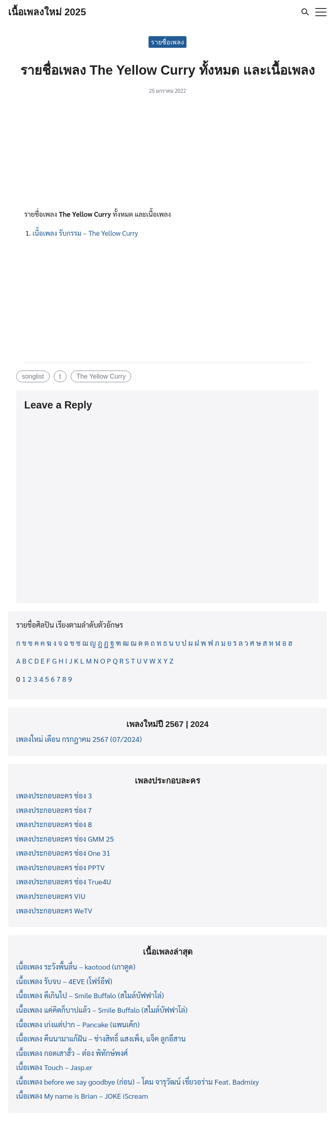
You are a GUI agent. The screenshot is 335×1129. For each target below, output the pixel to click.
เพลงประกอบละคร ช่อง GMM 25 (65, 838)
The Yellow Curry (101, 376)
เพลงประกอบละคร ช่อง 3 (54, 795)
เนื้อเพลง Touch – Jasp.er (54, 1067)
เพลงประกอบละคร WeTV (54, 910)
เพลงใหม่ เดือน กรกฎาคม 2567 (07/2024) (79, 739)
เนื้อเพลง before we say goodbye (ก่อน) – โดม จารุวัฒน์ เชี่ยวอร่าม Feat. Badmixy (137, 1081)
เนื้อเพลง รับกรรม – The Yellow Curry (85, 232)
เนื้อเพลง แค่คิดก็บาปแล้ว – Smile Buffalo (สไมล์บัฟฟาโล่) (101, 1009)
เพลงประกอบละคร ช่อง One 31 (63, 852)
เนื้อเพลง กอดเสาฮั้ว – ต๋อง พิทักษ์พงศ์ (72, 1053)
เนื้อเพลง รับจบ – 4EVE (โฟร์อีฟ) (64, 981)
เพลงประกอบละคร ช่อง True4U (63, 881)
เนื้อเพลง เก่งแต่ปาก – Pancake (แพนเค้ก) (78, 1024)
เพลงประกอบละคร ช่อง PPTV (60, 867)
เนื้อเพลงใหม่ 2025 (47, 11)
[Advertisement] (167, 154)
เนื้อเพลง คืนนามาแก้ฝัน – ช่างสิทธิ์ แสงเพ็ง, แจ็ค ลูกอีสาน (101, 1038)
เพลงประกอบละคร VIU (51, 896)
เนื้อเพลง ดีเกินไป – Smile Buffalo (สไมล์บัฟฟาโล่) (90, 995)
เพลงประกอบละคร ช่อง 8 (54, 824)
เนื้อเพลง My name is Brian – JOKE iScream (82, 1095)
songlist (33, 376)
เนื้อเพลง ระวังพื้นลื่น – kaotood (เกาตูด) (75, 966)
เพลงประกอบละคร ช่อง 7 (54, 810)
